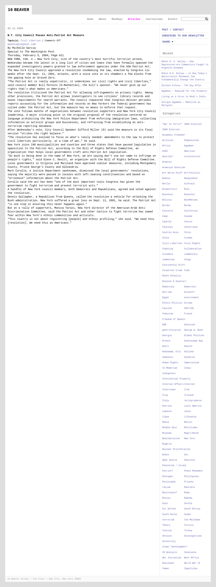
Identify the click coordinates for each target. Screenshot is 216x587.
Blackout (167, 194)
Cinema (188, 238)
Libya (165, 417)
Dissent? (189, 292)
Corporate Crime (172, 270)
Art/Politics (192, 173)
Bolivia (167, 200)
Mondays (117, 19)
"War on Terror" (172, 124)
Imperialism (191, 362)
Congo (187, 259)
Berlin (166, 183)
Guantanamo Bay (193, 341)
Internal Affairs (173, 384)
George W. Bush (193, 330)
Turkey (188, 530)
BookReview (191, 200)
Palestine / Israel (174, 465)
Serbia (188, 503)
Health (188, 346)
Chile (187, 232)
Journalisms (154, 19)
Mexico (188, 422)
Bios (187, 189)
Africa (166, 146)
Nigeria (167, 444)
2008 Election (171, 129)
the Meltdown (192, 520)
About (102, 19)
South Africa (192, 509)
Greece (166, 341)
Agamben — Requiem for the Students (184, 91)
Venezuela (190, 552)
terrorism (168, 520)
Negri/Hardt (191, 433)
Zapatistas (191, 568)
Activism (167, 140)
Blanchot (189, 194)
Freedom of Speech (173, 319)
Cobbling (167, 249)
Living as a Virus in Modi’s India (184, 96)
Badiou (166, 178)
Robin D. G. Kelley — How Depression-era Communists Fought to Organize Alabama (185, 64)
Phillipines (191, 476)
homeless (167, 357)
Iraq (165, 395)
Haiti (165, 346)
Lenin (187, 411)
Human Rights (170, 362)
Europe (188, 303)
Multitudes (191, 427)
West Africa (191, 557)
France (188, 313)
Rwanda (188, 498)
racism (166, 487)
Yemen (165, 568)
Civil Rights (192, 243)
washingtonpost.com (22, 44)
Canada (188, 216)
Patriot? (167, 471)
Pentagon (167, 476)
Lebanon (167, 411)
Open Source (169, 460)
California (191, 211)
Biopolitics (169, 189)
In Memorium (169, 368)
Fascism (167, 308)
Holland (189, 351)
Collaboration (193, 249)
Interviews (169, 389)
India (187, 368)
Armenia (167, 162)
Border (166, 205)
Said (165, 503)
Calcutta (167, 211)
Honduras (189, 357)
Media (165, 422)
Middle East (169, 427)
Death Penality (171, 276)
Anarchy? (167, 156)
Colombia (167, 254)
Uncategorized (193, 536)
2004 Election (193, 124)
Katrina (167, 406)
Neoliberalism (171, 438)
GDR (164, 324)
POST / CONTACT (173, 29)
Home (90, 19)
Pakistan (189, 460)
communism (168, 259)
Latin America (193, 406)
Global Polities (194, 335)
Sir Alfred (169, 509)
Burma (187, 205)
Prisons (189, 482)
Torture (189, 525)
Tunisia (167, 530)
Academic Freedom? (173, 135)
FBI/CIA (189, 308)
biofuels (189, 183)
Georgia (167, 335)
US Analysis (169, 552)
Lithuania (190, 417)
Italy (165, 400)
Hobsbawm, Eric (171, 351)
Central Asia (170, 232)
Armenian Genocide (173, 167)
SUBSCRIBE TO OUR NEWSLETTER (183, 35)
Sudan (187, 514)
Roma (187, 492)
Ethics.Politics (172, 303)
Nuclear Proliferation (176, 449)
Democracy (168, 287)
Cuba (187, 270)
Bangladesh (191, 178)
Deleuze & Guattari (174, 281)
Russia (166, 498)
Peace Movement (193, 471)
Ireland (189, 395)
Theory (166, 525)
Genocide (189, 324)
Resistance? (169, 492)
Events (172, 19)
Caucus (188, 221)
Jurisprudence (193, 400)
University (169, 541)
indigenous (169, 373)
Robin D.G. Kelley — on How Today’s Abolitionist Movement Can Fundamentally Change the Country (184, 76)
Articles (134, 19)
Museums (167, 433)
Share (166, 41)
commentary (191, 254)
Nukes (165, 454)
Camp (165, 216)
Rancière (189, 487)
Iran (187, 389)
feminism (167, 313)
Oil (186, 454)
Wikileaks (168, 563)
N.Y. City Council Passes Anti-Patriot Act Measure (46, 35)
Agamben (189, 146)
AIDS (165, 151)
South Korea (169, 514)
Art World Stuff (172, 173)
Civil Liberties (31, 40)
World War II (192, 563)
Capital (167, 221)
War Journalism (171, 557)
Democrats (190, 287)
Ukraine (167, 536)
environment (191, 297)
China (165, 238)
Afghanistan (191, 140)
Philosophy (169, 482)
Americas (189, 151)
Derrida (167, 292)
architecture (192, 156)
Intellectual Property (176, 379)
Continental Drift (173, 265)
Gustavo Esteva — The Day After (182, 85)
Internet (189, 384)
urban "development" (175, 547)
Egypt (165, 297)
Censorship (191, 227)
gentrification (171, 330)
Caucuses (167, 227)
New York (189, 438)
